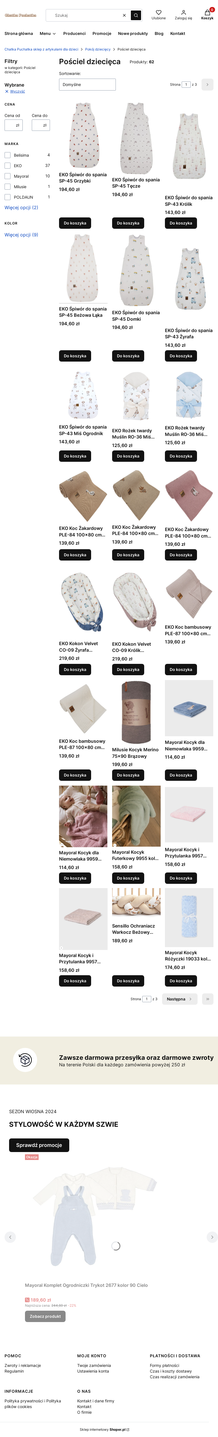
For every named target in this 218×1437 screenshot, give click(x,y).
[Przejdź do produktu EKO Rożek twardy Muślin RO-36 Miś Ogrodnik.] (136, 395)
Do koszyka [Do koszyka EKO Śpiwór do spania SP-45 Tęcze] (128, 223)
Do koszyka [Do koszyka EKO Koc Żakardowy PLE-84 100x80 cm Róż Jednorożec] (181, 555)
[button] (136, 15)
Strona (175, 84)
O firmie (84, 1412)
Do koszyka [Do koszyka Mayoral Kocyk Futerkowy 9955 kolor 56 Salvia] (128, 877)
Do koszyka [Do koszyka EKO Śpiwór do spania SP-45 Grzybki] (75, 223)
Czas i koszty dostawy (171, 1371)
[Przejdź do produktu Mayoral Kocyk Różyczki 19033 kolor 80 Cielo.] (189, 917)
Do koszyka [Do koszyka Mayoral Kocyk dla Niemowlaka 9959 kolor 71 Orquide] (75, 877)
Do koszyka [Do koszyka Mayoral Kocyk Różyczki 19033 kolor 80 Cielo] (181, 980)
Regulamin (14, 1371)
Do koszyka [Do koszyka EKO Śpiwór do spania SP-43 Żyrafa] (181, 355)
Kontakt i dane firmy (95, 1400)
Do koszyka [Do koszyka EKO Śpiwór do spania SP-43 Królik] (181, 223)
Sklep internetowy (102, 1429)
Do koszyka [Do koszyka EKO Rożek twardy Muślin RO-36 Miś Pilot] (181, 455)
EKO (18, 165)
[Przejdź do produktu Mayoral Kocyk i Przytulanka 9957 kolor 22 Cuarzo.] (189, 815)
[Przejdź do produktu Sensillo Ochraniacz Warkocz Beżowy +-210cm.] (136, 904)
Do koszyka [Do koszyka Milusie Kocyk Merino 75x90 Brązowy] (128, 775)
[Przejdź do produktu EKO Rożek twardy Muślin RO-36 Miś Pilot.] (189, 394)
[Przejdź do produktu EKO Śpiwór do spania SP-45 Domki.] (136, 270)
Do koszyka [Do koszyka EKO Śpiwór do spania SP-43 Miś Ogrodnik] (75, 455)
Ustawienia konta (93, 1371)
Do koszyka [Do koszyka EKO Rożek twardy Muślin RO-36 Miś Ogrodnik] (128, 455)
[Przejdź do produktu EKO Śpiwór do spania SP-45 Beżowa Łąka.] (83, 268)
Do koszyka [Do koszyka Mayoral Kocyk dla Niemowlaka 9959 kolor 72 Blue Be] (181, 775)
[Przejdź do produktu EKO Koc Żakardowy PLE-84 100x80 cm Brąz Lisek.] (136, 494)
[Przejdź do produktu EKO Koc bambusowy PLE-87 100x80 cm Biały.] (83, 707)
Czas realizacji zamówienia (175, 1376)
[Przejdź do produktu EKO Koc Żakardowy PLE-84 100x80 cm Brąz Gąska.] (83, 494)
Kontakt (84, 1406)
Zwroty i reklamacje (23, 1365)
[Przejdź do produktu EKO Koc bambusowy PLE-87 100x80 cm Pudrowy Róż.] (189, 593)
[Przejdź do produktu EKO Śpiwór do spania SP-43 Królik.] (189, 147)
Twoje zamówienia (94, 1365)
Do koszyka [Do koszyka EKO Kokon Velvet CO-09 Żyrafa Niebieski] (75, 669)
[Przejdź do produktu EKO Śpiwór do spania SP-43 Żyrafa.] (189, 279)
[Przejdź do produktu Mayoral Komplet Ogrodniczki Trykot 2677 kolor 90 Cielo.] (96, 1216)
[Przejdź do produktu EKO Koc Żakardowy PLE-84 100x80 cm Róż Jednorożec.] (189, 495)
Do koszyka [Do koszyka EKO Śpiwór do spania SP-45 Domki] (128, 355)
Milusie (20, 186)
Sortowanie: (70, 73)
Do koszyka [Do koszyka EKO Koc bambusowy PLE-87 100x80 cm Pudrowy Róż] (181, 669)
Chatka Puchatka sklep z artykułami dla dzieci (41, 49)
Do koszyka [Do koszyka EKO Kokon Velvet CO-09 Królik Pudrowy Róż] (128, 669)
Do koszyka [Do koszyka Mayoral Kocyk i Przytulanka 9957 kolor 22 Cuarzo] (181, 877)
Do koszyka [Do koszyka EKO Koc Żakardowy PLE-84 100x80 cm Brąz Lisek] (128, 555)
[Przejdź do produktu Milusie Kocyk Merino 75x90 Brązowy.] (136, 711)
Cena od (12, 115)
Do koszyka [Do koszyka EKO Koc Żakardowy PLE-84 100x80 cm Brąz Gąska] (75, 555)
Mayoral (21, 176)
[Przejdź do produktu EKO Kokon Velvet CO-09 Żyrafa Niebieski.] (83, 601)
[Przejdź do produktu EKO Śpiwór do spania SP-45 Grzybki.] (83, 135)
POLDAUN (23, 197)
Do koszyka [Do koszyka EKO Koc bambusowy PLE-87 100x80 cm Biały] (75, 775)
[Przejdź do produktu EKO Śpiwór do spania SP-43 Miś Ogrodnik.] (83, 393)
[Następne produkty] (180, 999)
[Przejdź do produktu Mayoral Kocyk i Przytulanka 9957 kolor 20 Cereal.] (83, 919)
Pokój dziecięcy (98, 49)
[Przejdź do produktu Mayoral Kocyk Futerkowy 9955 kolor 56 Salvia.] (136, 816)
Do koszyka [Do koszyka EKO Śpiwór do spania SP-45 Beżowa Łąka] (75, 355)
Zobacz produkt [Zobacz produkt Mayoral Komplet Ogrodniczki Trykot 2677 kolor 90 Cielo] (45, 1316)
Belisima (21, 155)
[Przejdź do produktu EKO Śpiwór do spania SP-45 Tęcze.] (136, 138)
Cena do (39, 115)
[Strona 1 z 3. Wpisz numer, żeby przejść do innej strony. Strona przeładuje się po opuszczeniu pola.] (186, 84)
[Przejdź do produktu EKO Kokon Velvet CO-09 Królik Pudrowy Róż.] (136, 602)
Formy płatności (164, 1365)
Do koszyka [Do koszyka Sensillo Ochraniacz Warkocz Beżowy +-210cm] (128, 980)
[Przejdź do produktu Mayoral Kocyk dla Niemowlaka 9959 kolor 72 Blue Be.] (189, 708)
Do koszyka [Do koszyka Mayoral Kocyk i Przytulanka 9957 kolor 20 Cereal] (75, 980)
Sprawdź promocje (39, 1145)
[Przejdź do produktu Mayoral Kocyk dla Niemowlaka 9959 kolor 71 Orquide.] (83, 816)
